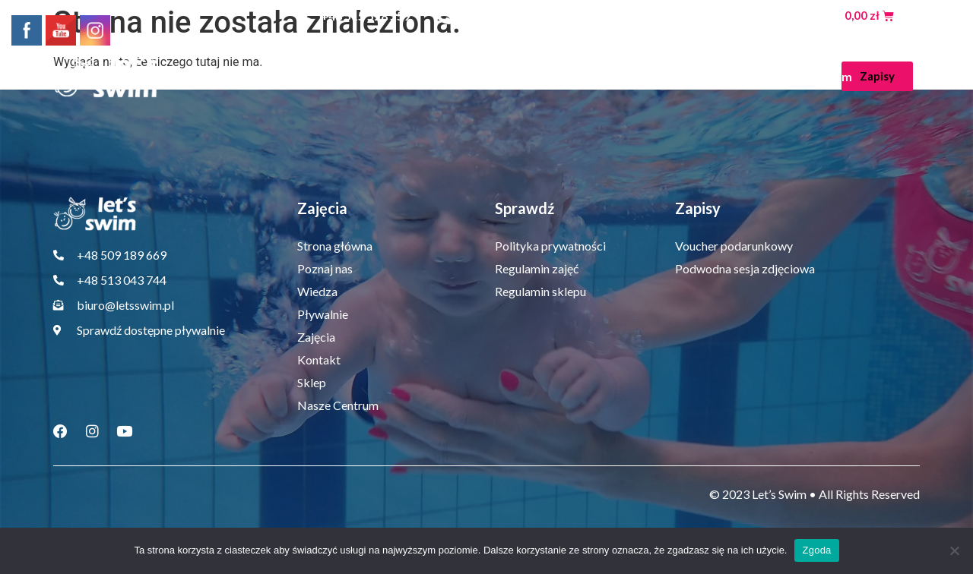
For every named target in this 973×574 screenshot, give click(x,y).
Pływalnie (504, 76)
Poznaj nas (327, 76)
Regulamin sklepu (540, 291)
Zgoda (816, 550)
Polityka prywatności (550, 245)
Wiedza (417, 76)
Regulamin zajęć (536, 268)
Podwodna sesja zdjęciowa (745, 268)
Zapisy (698, 208)
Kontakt (664, 76)
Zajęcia (590, 76)
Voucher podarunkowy (734, 245)
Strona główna (225, 76)
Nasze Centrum (808, 76)
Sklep (726, 76)
